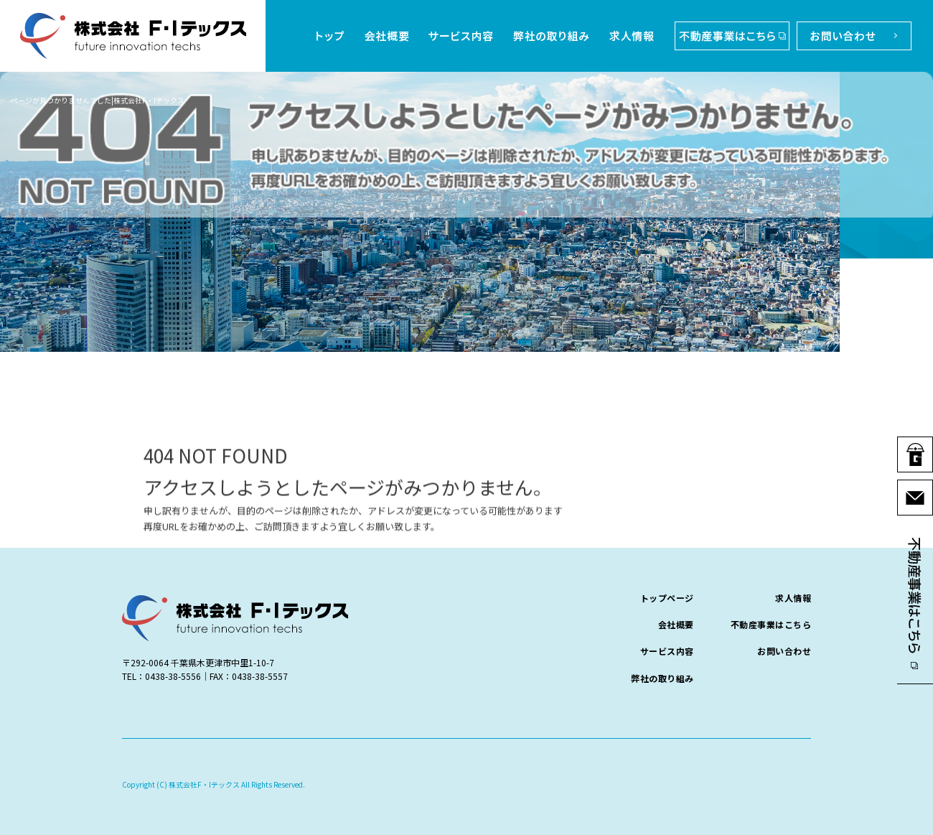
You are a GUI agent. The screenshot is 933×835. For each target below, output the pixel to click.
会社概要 (384, 36)
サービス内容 (461, 36)
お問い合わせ (850, 36)
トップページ (330, 36)
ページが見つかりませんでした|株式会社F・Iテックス (97, 100)
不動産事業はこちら (728, 36)
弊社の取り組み (552, 36)
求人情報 (633, 36)
